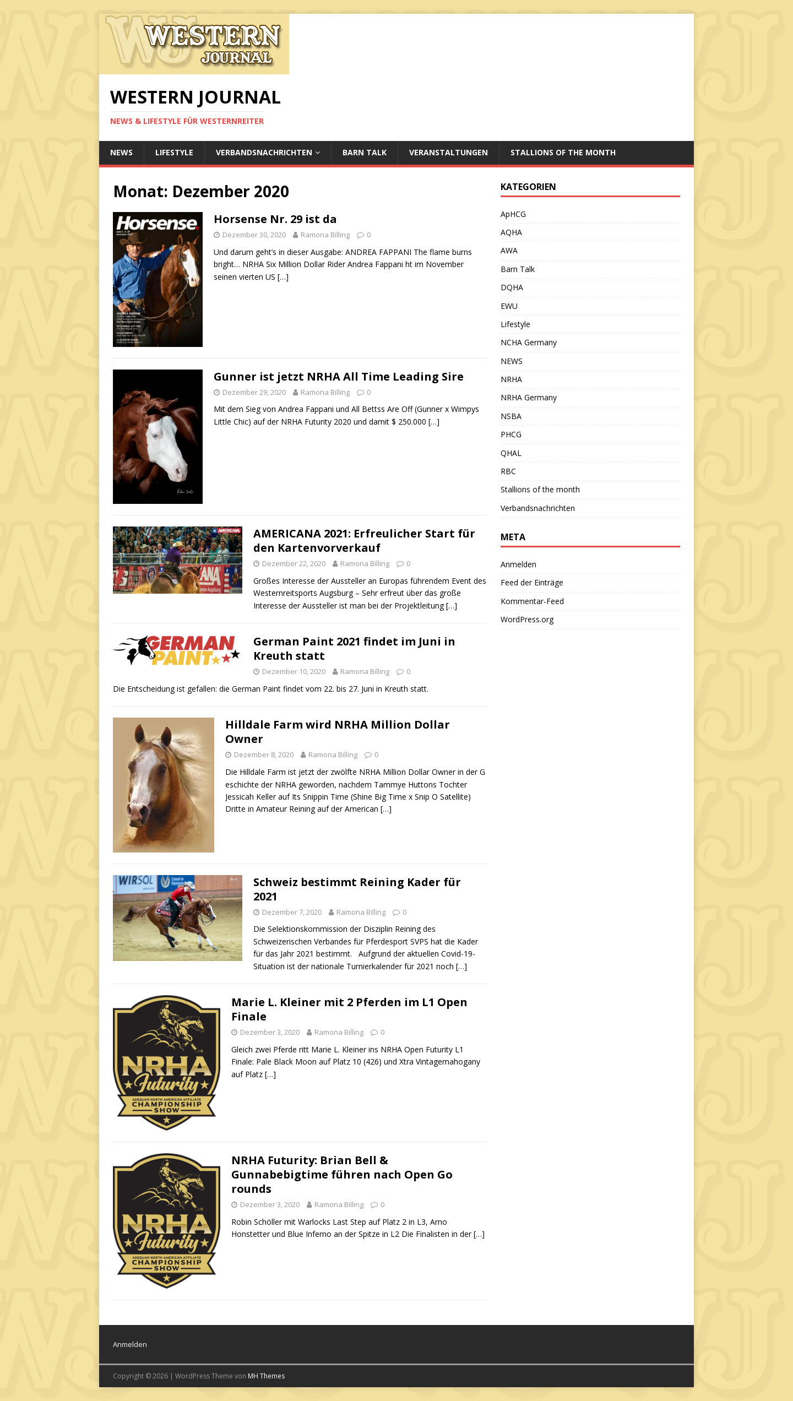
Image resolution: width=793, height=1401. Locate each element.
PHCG (511, 434)
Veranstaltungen (448, 152)
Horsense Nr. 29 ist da (275, 218)
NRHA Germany (529, 397)
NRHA (511, 379)
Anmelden (518, 564)
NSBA (511, 416)
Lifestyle (174, 152)
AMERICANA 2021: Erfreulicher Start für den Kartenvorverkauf (364, 540)
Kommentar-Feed (532, 601)
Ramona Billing (325, 235)
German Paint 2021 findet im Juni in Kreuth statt (354, 648)
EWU (509, 306)
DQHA (512, 287)
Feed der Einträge (532, 582)
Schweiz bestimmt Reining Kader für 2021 (357, 889)
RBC (508, 471)
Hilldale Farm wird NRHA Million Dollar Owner (337, 731)
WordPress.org (527, 619)
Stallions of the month (563, 152)
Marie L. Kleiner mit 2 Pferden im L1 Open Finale (349, 1009)
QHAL (511, 453)
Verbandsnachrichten (264, 152)
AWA (509, 250)
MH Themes (266, 1376)
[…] (283, 276)
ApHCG (513, 214)
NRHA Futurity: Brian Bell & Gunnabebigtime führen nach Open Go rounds (342, 1174)
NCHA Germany (529, 342)
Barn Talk (365, 152)
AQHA (511, 232)
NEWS (121, 152)
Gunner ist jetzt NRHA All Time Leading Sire (339, 376)
